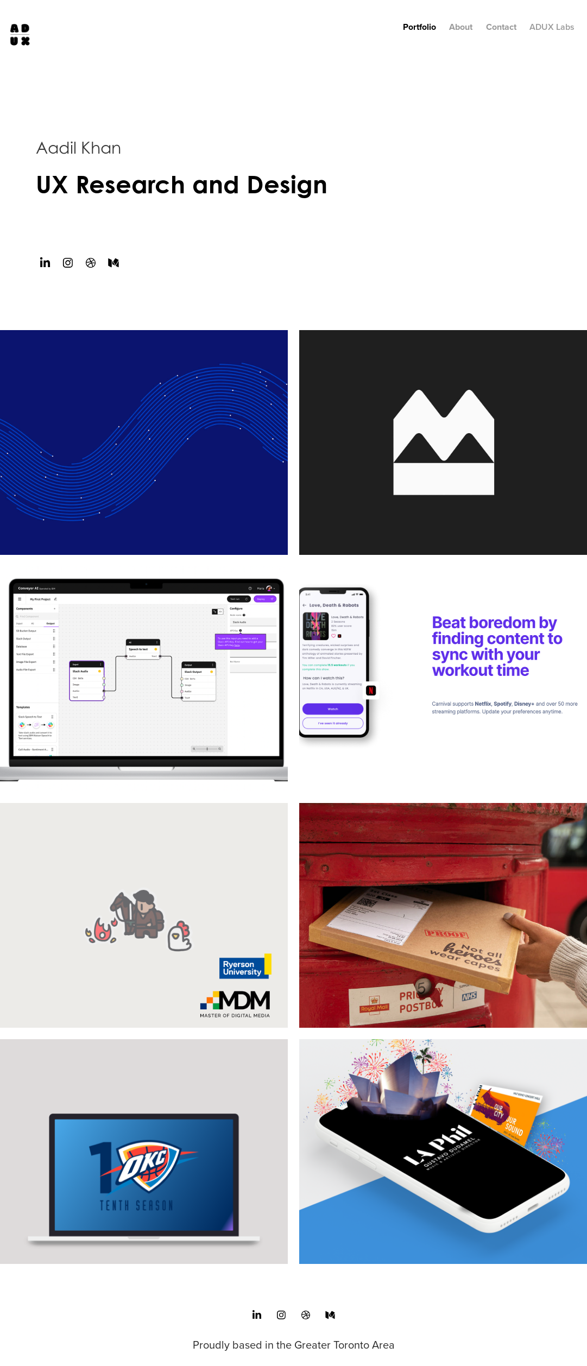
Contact (501, 27)
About (460, 27)
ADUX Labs (552, 27)
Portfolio (419, 27)
